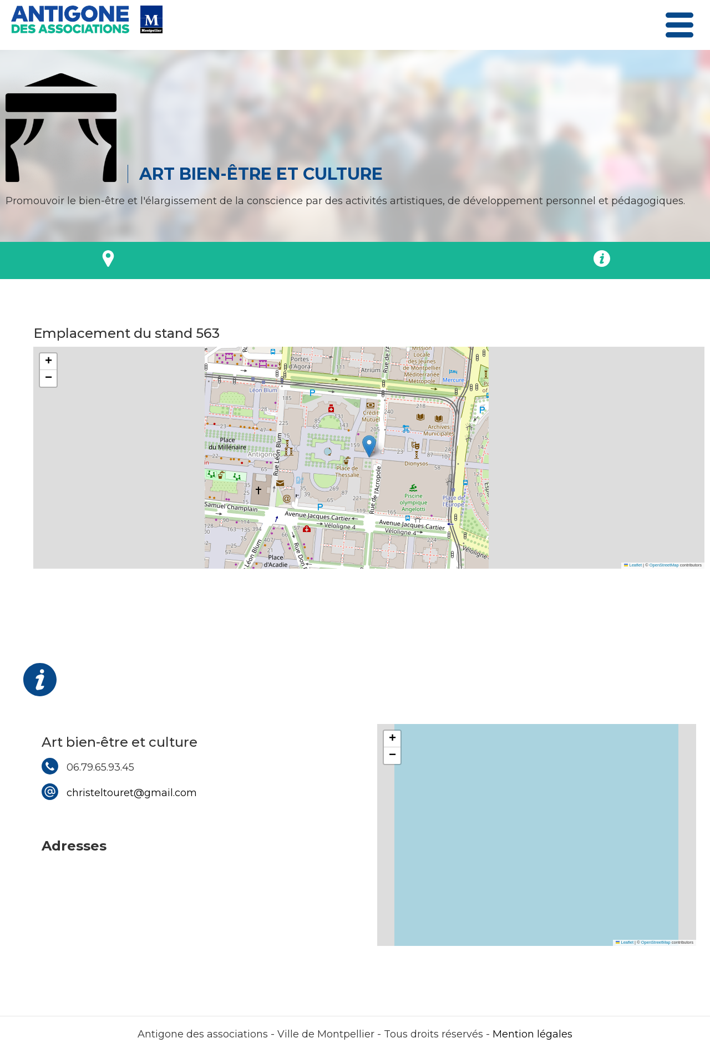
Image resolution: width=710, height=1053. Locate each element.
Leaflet (633, 565)
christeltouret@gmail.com (132, 793)
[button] (369, 446)
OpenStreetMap (664, 565)
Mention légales (532, 1034)
